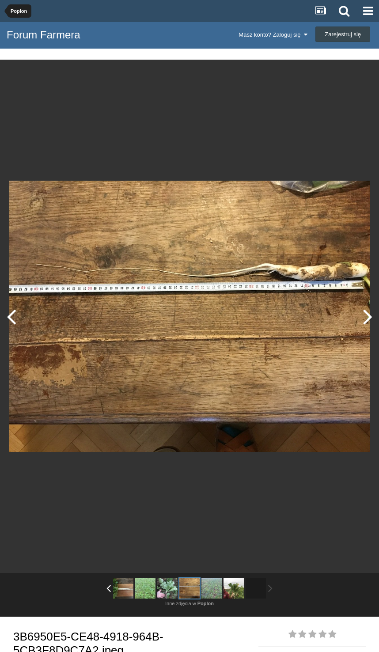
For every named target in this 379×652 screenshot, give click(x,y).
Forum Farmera (43, 35)
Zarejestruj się (343, 34)
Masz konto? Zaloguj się (273, 34)
